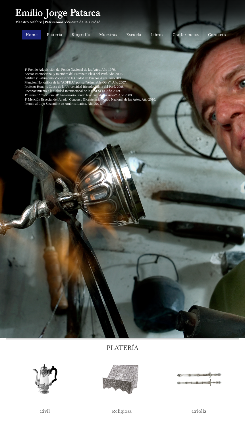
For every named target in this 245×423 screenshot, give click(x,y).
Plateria (55, 35)
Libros (157, 35)
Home (32, 35)
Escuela (134, 35)
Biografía (81, 35)
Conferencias (186, 35)
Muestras (108, 35)
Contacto (217, 35)
